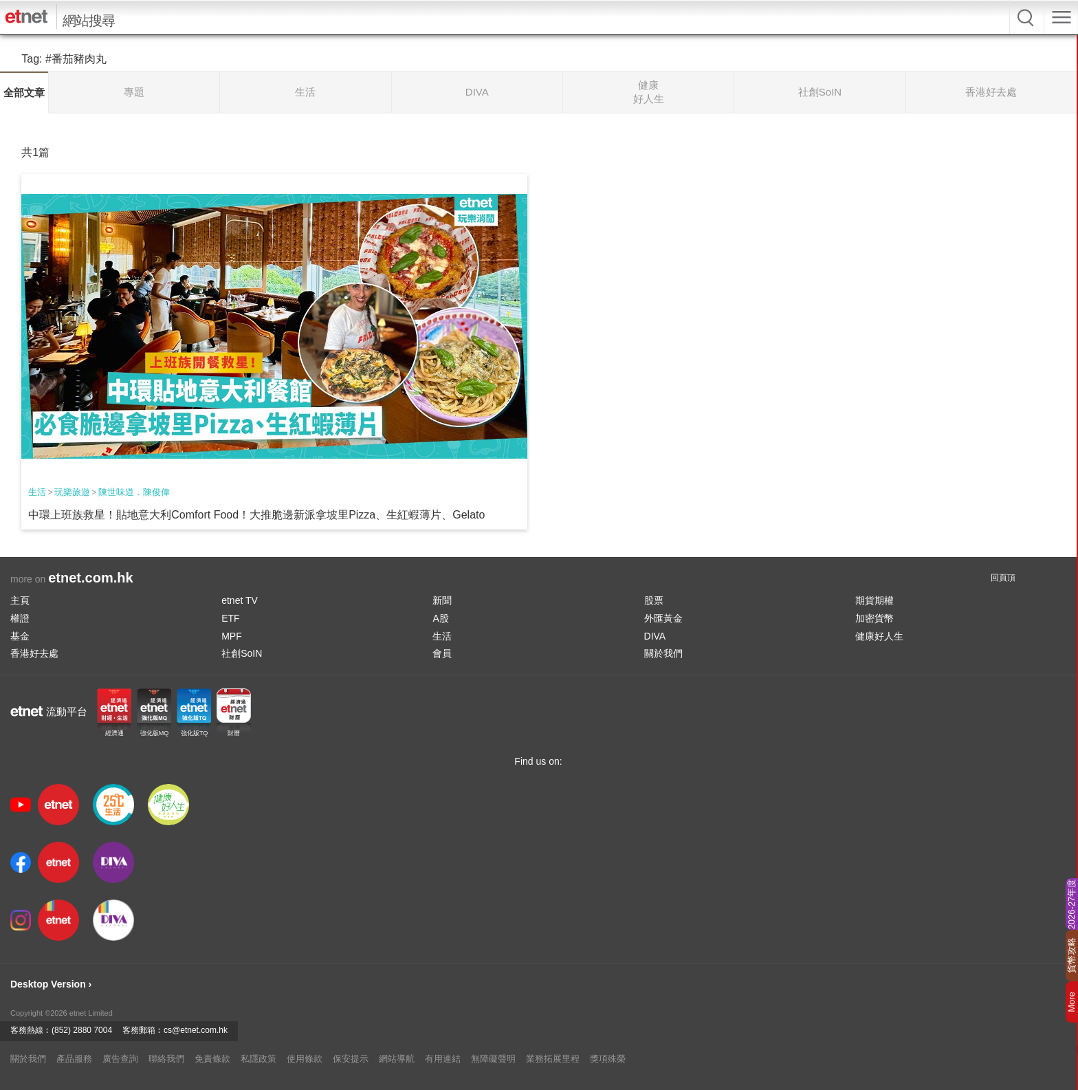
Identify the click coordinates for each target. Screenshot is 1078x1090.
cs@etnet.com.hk (196, 1030)
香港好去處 (34, 653)
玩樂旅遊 (72, 492)
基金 (20, 636)
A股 (440, 618)
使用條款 (304, 1059)
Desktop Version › (50, 984)
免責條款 (212, 1059)
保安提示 (350, 1059)
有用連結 (443, 1059)
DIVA (655, 636)
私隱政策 (258, 1059)
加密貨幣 (874, 618)
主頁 (20, 600)
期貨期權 (874, 600)
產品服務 (74, 1059)
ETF (230, 618)
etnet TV (239, 600)
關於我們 (663, 653)
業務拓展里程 (553, 1059)
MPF (231, 636)
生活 (37, 492)
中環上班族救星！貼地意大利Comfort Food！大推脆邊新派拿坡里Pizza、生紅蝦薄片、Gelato (256, 515)
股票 (653, 600)
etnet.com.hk (90, 577)
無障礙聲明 (493, 1059)
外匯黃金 (663, 618)
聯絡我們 (166, 1059)
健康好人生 (879, 636)
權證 (20, 618)
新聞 (442, 600)
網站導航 (397, 1059)
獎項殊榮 (608, 1059)
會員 (442, 653)
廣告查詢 (120, 1059)
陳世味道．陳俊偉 (134, 492)
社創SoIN (241, 653)
